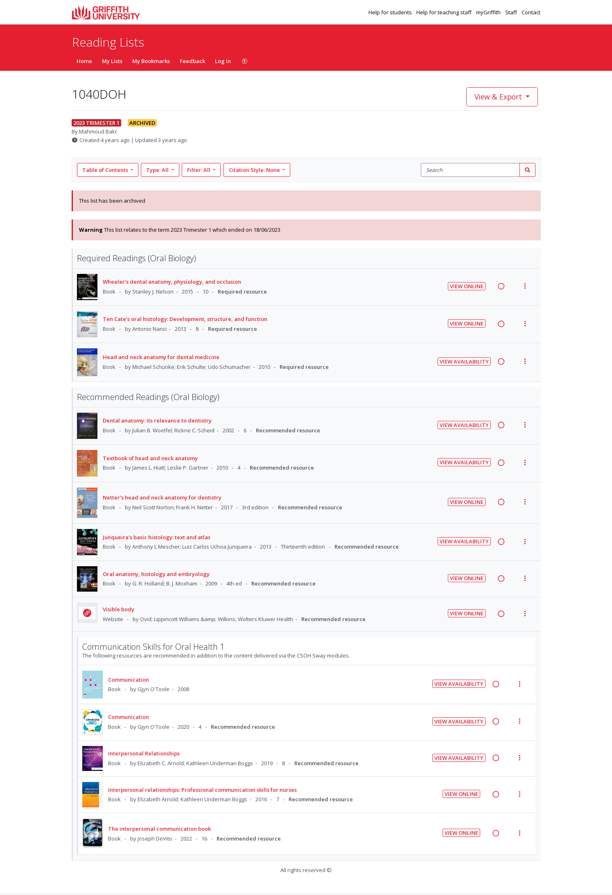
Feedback (192, 61)
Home (84, 61)
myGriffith (489, 12)
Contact (531, 12)
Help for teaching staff (444, 12)
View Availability (464, 361)
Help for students (390, 12)
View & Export (499, 97)
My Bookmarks (151, 61)
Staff (511, 12)
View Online (466, 286)
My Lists (112, 61)
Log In (223, 61)
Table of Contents (105, 170)
